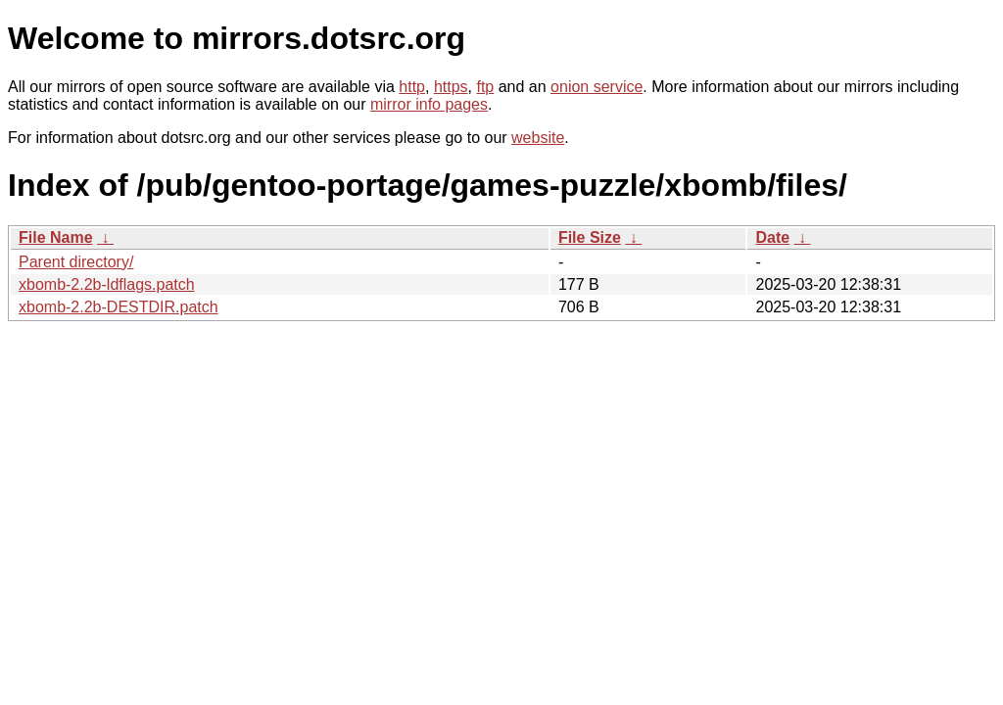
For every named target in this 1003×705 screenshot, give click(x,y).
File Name (56, 237)
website (537, 137)
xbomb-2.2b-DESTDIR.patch (118, 307)
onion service (596, 86)
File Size (589, 237)
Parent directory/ (76, 262)
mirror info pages (429, 104)
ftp (485, 86)
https (451, 86)
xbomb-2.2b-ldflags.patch (107, 284)
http (412, 86)
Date (772, 237)
